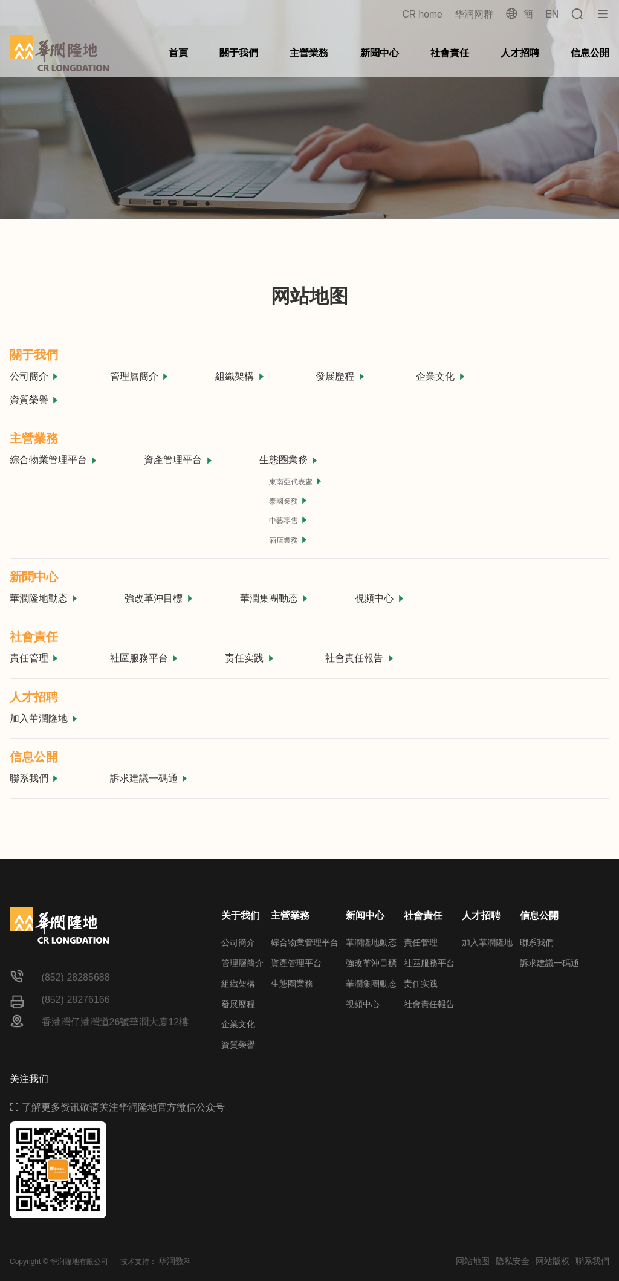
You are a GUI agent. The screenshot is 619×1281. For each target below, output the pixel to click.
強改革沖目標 (159, 598)
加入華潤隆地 (44, 718)
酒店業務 (288, 540)
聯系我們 (34, 778)
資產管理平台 (178, 460)
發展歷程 (340, 376)
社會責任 (449, 53)
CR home (421, 14)
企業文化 (440, 376)
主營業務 (309, 53)
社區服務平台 (144, 658)
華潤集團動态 (274, 598)
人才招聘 (520, 53)
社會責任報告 (359, 658)
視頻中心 (379, 598)
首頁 (178, 53)
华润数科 (175, 1261)
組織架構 (240, 376)
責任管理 (34, 658)
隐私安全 (513, 1261)
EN (552, 14)
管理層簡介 (139, 376)
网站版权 (552, 1261)
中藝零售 (288, 520)
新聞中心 (379, 53)
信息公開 (590, 53)
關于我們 (238, 53)
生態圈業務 (289, 460)
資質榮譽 (34, 400)
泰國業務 (288, 500)
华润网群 (473, 14)
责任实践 (249, 658)
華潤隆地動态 (44, 598)
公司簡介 (34, 376)
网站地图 (473, 1261)
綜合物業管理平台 (54, 460)
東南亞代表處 (296, 481)
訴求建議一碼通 (149, 778)
